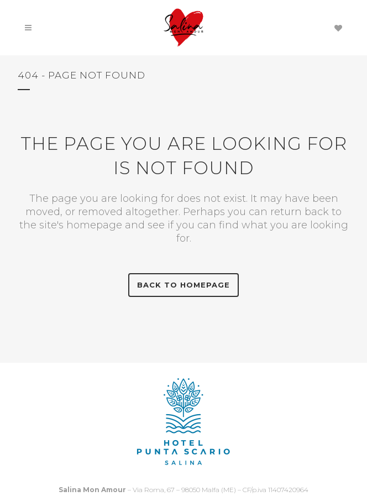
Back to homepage (183, 284)
